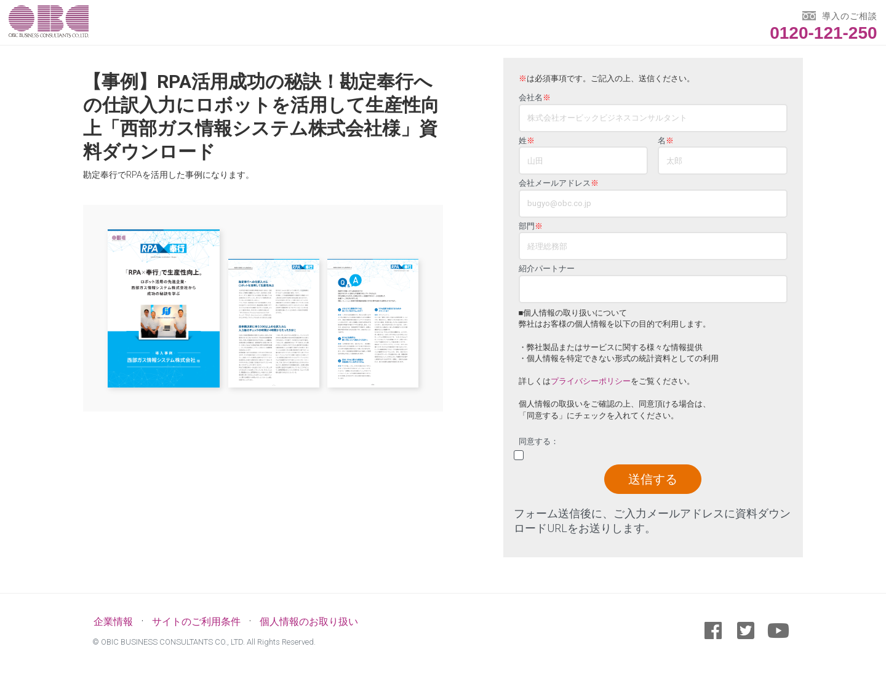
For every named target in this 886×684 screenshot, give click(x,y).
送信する (652, 479)
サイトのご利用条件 (196, 621)
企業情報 (113, 621)
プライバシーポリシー (591, 381)
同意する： (539, 441)
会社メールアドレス (559, 183)
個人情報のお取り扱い (309, 621)
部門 (531, 226)
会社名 (535, 97)
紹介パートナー (547, 268)
